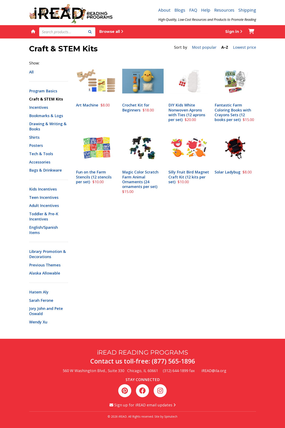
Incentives (38, 107)
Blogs (179, 10)
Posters (36, 145)
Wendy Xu (38, 321)
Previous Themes (45, 264)
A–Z (224, 47)
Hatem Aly (39, 291)
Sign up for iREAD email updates (143, 404)
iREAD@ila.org (213, 370)
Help (205, 10)
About (164, 10)
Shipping (247, 10)
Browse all (111, 31)
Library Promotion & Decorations (47, 254)
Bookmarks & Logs (46, 115)
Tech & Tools (41, 153)
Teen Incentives (43, 197)
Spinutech (170, 416)
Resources (224, 10)
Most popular (204, 47)
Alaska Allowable (44, 273)
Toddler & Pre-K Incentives (43, 216)
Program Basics (43, 90)
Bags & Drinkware (45, 170)
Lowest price (244, 47)
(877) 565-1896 (173, 361)
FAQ (193, 10)
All (31, 71)
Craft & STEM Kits (46, 98)
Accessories (39, 162)
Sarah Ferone (41, 300)
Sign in (233, 31)
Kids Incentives (43, 189)
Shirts (34, 137)
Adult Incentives (44, 205)
